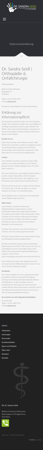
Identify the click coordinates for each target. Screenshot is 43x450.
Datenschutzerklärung (17, 435)
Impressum (5, 435)
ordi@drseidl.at (11, 101)
